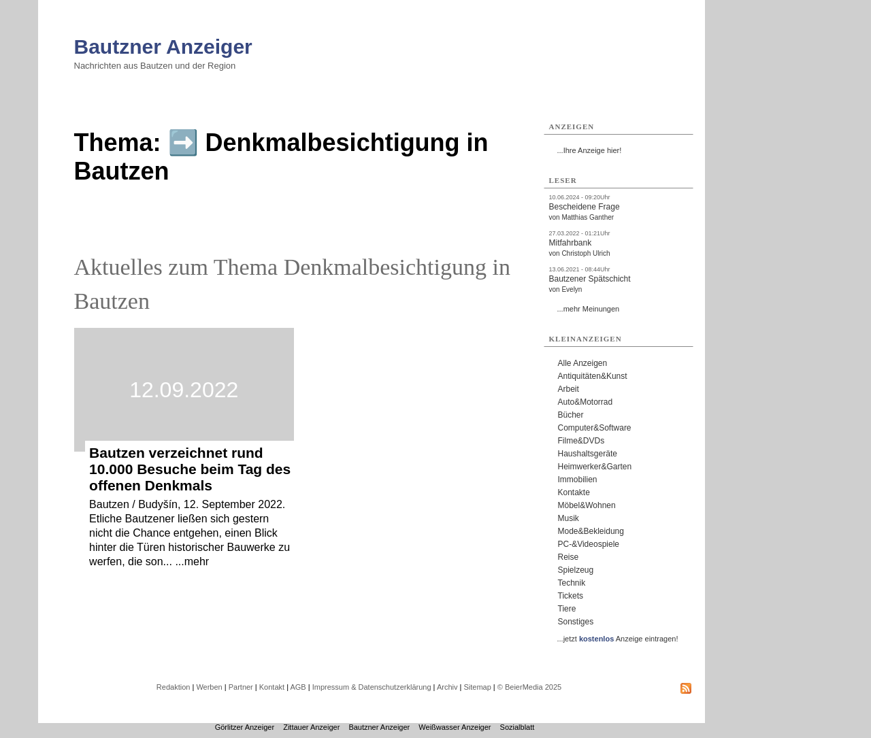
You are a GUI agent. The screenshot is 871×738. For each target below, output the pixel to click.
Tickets (571, 595)
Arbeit (568, 389)
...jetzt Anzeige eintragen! (617, 638)
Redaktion (174, 687)
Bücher (571, 415)
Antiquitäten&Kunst (592, 376)
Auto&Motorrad (585, 402)
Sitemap (477, 687)
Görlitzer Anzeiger (244, 727)
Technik (572, 583)
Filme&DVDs (581, 440)
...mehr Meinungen (588, 308)
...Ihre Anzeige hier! (589, 150)
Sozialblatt (517, 727)
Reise (568, 557)
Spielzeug (576, 570)
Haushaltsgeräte (587, 453)
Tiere (567, 608)
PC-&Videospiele (589, 544)
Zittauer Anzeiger (311, 727)
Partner (241, 687)
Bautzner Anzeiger (163, 46)
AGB (298, 687)
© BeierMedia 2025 (529, 687)
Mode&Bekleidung (591, 531)
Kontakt (271, 687)
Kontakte (574, 492)
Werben (209, 687)
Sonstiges (576, 621)
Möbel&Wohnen (587, 505)
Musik (568, 518)
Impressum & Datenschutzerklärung (371, 687)
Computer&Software (594, 427)
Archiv (447, 687)
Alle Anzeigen (583, 363)
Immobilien (577, 479)
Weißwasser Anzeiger (454, 727)
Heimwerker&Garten (595, 466)
